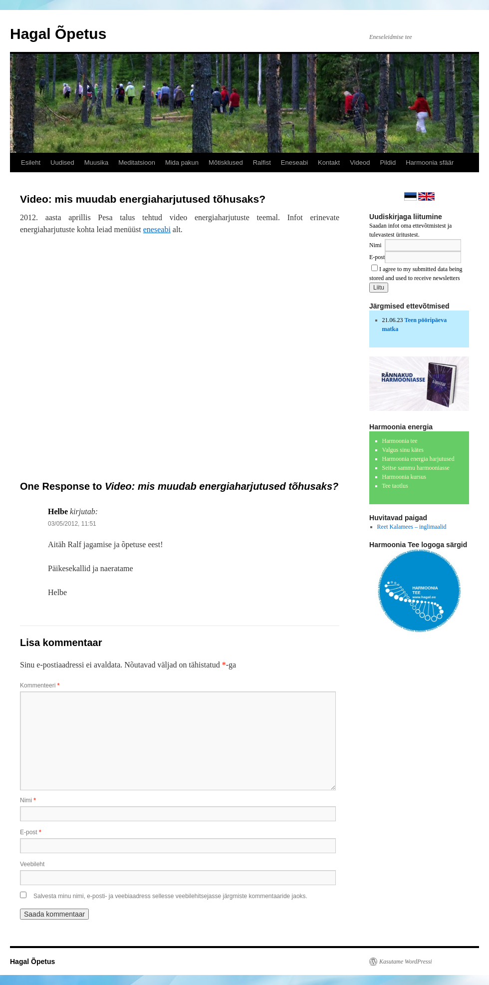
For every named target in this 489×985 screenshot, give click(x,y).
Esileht (30, 162)
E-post (30, 832)
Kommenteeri (39, 685)
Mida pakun (182, 162)
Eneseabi (294, 162)
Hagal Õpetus (58, 33)
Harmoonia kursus (404, 476)
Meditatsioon (136, 162)
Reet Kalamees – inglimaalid (412, 526)
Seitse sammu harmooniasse (416, 467)
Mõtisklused (226, 162)
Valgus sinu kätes (403, 449)
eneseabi (157, 229)
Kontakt (329, 162)
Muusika (96, 162)
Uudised (62, 162)
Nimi (28, 800)
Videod (360, 162)
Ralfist (262, 162)
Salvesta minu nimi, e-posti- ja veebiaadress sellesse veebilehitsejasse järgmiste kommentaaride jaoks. (170, 896)
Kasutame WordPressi (405, 961)
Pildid (388, 162)
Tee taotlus (395, 485)
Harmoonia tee (400, 440)
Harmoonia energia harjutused (418, 458)
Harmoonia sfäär (430, 162)
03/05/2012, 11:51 (72, 523)
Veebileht (32, 864)
